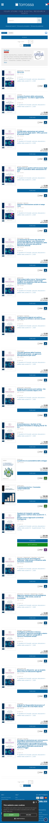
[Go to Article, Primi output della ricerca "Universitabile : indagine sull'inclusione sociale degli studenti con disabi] (8, 286)
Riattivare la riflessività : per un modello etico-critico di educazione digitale (31, 670)
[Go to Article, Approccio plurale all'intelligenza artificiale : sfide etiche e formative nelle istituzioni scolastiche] (8, 566)
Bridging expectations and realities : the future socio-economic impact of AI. (31, 389)
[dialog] (20, 810)
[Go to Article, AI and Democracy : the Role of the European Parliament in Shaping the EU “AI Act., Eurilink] (8, 432)
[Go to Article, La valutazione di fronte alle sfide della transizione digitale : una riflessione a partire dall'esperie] (8, 247)
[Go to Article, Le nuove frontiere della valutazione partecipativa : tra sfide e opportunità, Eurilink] (8, 103)
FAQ (16, 797)
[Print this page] (46, 32)
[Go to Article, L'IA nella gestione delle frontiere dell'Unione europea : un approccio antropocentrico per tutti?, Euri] (8, 360)
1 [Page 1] (21, 45)
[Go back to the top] (46, 820)
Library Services (40, 818)
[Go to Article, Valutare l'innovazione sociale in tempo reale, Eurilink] (8, 212)
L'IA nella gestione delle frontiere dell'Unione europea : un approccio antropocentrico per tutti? (29, 354)
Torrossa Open (39, 816)
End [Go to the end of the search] (25, 45)
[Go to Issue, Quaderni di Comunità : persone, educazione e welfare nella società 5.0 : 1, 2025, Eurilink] (8, 523)
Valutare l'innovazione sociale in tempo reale (31, 205)
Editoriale (20, 72)
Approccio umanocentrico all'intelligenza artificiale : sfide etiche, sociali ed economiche (31, 596)
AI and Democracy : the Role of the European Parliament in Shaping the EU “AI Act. (32, 425)
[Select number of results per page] (30, 41)
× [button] (36, 802)
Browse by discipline (23, 26)
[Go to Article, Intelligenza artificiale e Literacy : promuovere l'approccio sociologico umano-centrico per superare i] (8, 640)
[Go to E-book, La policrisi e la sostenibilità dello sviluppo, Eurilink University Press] (8, 469)
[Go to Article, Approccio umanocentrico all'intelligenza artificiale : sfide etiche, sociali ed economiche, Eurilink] (8, 603)
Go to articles (32, 544)
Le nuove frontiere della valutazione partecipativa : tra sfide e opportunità (30, 97)
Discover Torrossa (6, 797)
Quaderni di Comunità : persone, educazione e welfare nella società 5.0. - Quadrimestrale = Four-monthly (31, 528)
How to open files (19, 799)
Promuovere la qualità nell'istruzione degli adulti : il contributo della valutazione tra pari (32, 169)
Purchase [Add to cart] (32, 117)
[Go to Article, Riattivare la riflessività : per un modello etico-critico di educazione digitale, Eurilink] (8, 678)
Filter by (24, 37)
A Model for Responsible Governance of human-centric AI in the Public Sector (31, 706)
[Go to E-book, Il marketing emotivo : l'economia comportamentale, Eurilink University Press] (8, 494)
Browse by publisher (37, 26)
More (5, 62)
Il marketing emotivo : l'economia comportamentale (28, 488)
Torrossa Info (39, 812)
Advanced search (11, 26)
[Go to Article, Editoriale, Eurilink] (8, 79)
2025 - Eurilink (20, 73)
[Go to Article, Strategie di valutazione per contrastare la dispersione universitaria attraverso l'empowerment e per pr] (8, 747)
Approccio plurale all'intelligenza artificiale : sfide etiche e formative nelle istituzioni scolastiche (31, 560)
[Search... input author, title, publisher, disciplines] (24, 20)
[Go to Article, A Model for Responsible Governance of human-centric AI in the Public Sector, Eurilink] (8, 713)
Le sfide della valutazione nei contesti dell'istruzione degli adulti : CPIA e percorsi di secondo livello (32, 132)
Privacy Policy (4, 799)
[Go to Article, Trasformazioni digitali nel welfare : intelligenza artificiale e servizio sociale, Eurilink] (8, 325)
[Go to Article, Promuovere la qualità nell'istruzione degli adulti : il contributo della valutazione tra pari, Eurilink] (8, 175)
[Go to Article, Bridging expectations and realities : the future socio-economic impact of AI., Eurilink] (8, 397)
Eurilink (6, 50)
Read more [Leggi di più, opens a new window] (9, 811)
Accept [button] (11, 815)
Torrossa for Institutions (42, 814)
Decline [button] (28, 815)
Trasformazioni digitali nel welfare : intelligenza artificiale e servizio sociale (31, 318)
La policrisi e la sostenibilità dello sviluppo (32, 461)
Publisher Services (40, 820)
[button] (39, 20)
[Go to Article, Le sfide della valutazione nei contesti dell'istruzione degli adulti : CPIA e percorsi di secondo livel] (8, 139)
